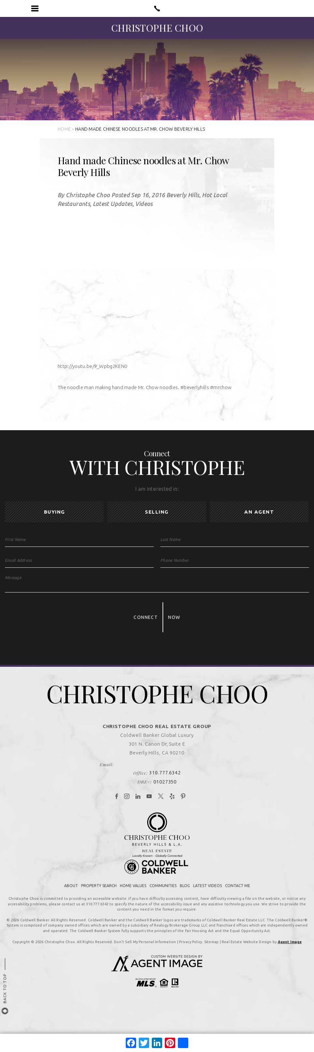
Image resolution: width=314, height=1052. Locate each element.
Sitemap (211, 955)
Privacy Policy (190, 955)
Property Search (99, 899)
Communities (163, 899)
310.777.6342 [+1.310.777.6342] (165, 786)
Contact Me (237, 899)
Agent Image (290, 955)
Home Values (133, 899)
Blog (185, 899)
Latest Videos (207, 899)
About (71, 899)
